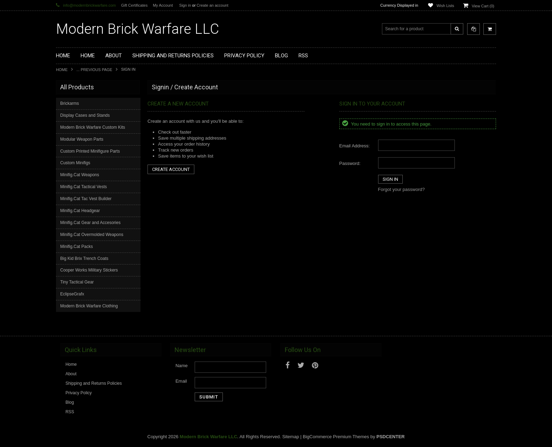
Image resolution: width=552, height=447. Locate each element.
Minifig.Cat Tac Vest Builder (86, 198)
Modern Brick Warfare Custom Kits (92, 127)
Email (181, 381)
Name (181, 365)
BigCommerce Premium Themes (336, 436)
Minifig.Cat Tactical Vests (83, 186)
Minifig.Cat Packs (76, 246)
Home (62, 70)
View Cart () (483, 6)
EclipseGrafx (72, 294)
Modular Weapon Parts (82, 139)
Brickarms (69, 103)
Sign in (185, 5)
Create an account (212, 5)
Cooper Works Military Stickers (89, 270)
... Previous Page (94, 70)
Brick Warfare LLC (137, 29)
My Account (163, 5)
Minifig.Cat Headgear (80, 210)
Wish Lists (445, 6)
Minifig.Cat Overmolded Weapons (91, 234)
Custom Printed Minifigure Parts (90, 151)
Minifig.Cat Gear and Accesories (90, 222)
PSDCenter (390, 436)
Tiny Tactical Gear (77, 282)
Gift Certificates (134, 5)
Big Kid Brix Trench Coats (84, 258)
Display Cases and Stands (85, 115)
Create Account (171, 169)
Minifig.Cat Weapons (79, 174)
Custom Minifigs (75, 162)
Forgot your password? (401, 189)
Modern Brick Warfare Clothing (89, 306)
